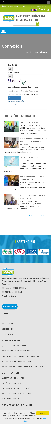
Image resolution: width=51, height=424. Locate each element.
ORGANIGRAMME (8, 334)
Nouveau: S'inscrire (15, 105)
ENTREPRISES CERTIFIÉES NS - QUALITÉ (16, 388)
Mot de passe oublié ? (16, 101)
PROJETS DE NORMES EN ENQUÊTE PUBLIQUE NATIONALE (22, 366)
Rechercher (37, 23)
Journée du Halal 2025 (29, 122)
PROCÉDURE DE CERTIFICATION (13, 383)
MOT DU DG (6, 318)
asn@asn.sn (41, 6)
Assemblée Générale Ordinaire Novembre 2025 (32, 196)
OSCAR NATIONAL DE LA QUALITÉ (13, 410)
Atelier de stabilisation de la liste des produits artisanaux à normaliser (33, 141)
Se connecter (39, 2)
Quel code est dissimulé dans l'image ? (24, 87)
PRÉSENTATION (7, 324)
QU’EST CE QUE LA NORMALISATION (15, 345)
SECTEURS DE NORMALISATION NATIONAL (17, 361)
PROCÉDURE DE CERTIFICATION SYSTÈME (16, 393)
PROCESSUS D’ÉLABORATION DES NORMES (17, 351)
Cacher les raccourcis (48, 2)
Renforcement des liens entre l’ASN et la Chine (32, 178)
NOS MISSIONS (7, 329)
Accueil (28, 52)
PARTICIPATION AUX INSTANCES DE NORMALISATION (20, 356)
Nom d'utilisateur (15, 65)
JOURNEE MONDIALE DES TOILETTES (30, 159)
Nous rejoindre (9, 306)
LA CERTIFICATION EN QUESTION (13, 378)
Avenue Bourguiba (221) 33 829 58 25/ (19, 6)
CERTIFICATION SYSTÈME (11, 399)
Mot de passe (14, 72)
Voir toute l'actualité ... (37, 215)
